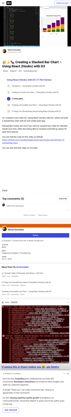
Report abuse (42, 215)
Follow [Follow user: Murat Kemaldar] (35, 235)
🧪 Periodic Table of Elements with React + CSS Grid (35, 274)
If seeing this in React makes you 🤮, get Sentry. (30, 366)
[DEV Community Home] (9, 3)
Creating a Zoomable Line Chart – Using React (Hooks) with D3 (35, 293)
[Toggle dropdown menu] (68, 302)
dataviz (13, 71)
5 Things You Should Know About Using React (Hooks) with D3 (35, 284)
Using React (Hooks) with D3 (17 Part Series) (29, 79)
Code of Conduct (29, 215)
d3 (20, 71)
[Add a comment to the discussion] (37, 207)
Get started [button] (11, 409)
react (5, 71)
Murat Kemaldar (14, 50)
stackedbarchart (30, 71)
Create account (62, 3)
